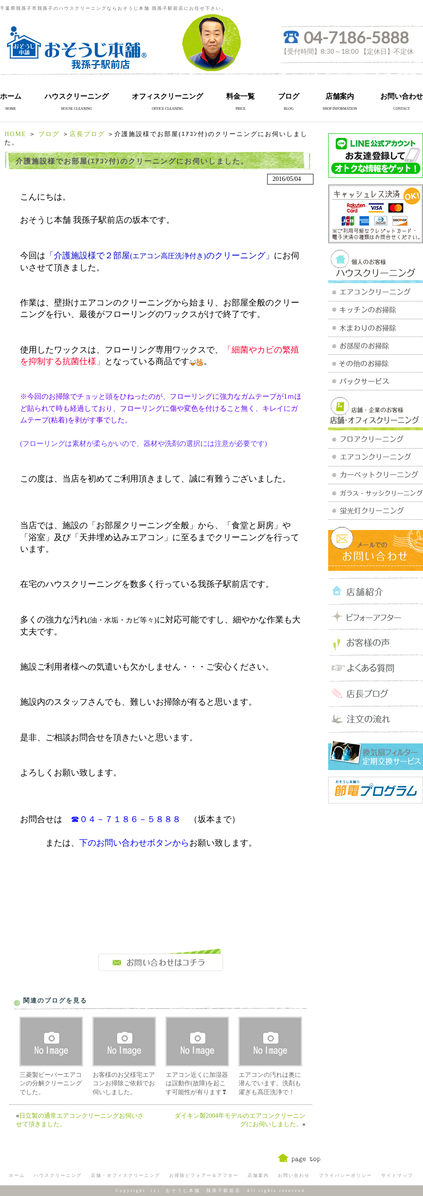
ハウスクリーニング (77, 96)
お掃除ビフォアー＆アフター (204, 1175)
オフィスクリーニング (167, 96)
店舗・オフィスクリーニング (125, 1175)
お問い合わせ (401, 96)
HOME (15, 134)
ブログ (288, 96)
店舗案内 (339, 96)
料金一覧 (240, 96)
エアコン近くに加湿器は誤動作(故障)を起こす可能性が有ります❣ (197, 1084)
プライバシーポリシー (345, 1175)
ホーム (10, 96)
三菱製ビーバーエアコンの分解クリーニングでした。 (51, 1084)
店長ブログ (87, 134)
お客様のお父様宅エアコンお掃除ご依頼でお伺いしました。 (124, 1084)
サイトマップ (397, 1175)
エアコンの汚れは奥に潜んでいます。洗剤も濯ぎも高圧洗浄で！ (270, 1084)
